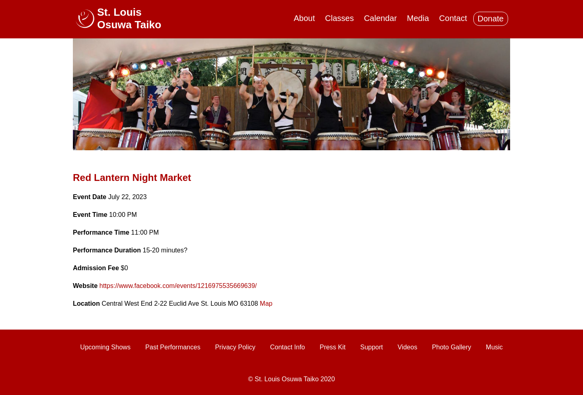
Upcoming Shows (105, 347)
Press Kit (332, 347)
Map (266, 303)
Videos (407, 347)
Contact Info (287, 347)
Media (418, 18)
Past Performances (172, 347)
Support (371, 347)
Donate (491, 18)
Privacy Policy (235, 347)
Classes (339, 18)
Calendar (380, 18)
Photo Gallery (451, 347)
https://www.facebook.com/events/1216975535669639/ (178, 285)
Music (494, 347)
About (304, 18)
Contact (453, 18)
